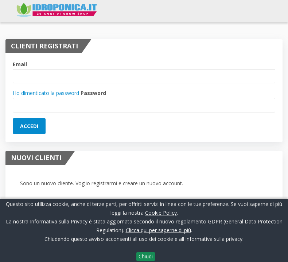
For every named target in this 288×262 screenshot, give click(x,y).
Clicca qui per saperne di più (158, 230)
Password (93, 93)
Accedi (29, 126)
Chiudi (146, 256)
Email (20, 64)
